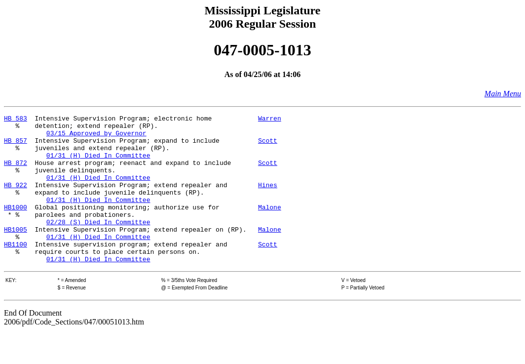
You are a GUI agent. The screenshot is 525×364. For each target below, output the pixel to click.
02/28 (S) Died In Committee (98, 244)
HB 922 (15, 199)
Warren (269, 119)
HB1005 (15, 252)
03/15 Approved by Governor (96, 137)
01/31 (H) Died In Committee (98, 164)
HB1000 (15, 226)
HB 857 (15, 146)
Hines (267, 199)
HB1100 (15, 270)
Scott (267, 146)
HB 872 (15, 172)
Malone (269, 226)
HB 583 (15, 119)
